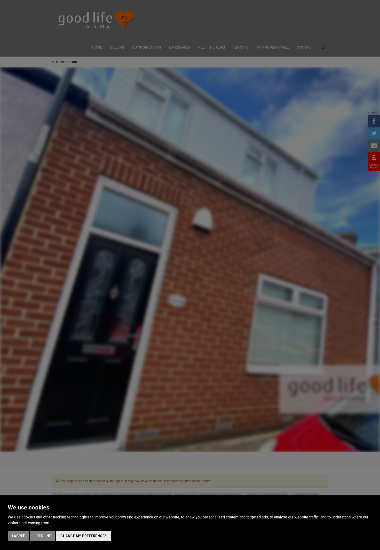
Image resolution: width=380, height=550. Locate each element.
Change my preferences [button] (83, 536)
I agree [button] (18, 536)
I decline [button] (42, 536)
